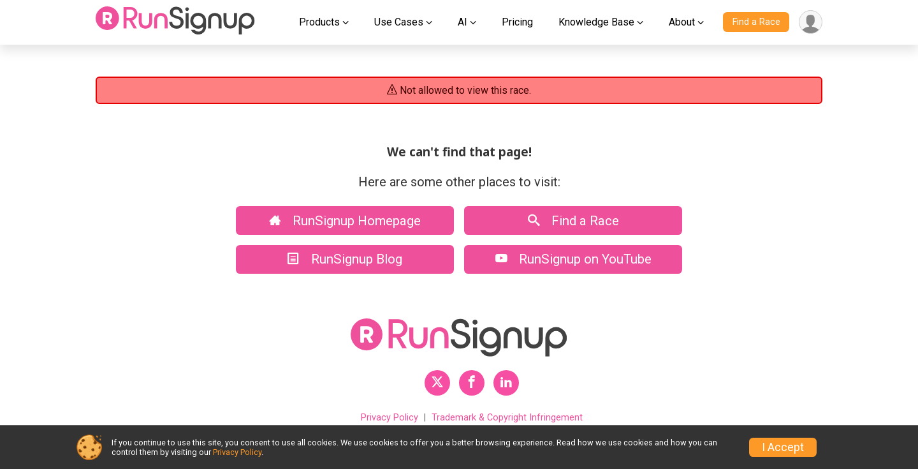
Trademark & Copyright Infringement (507, 417)
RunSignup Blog (345, 259)
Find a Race (756, 22)
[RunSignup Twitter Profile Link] (437, 383)
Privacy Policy (389, 417)
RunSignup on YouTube (573, 259)
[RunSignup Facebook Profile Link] (471, 383)
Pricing (517, 22)
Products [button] (319, 22)
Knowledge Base (596, 22)
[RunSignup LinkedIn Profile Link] (506, 383)
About (682, 22)
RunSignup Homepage (345, 220)
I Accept (783, 447)
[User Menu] (810, 22)
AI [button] (462, 22)
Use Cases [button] (398, 22)
